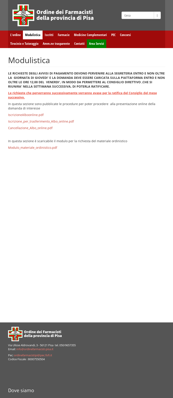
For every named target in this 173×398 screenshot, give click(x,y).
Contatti (79, 43)
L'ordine (15, 35)
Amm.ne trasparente (56, 43)
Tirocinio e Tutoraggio (24, 43)
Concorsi (125, 35)
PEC (113, 35)
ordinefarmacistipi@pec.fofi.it (33, 355)
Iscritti (49, 35)
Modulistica (32, 35)
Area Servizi (96, 43)
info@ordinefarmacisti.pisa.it (34, 349)
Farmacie (64, 35)
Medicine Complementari (90, 35)
